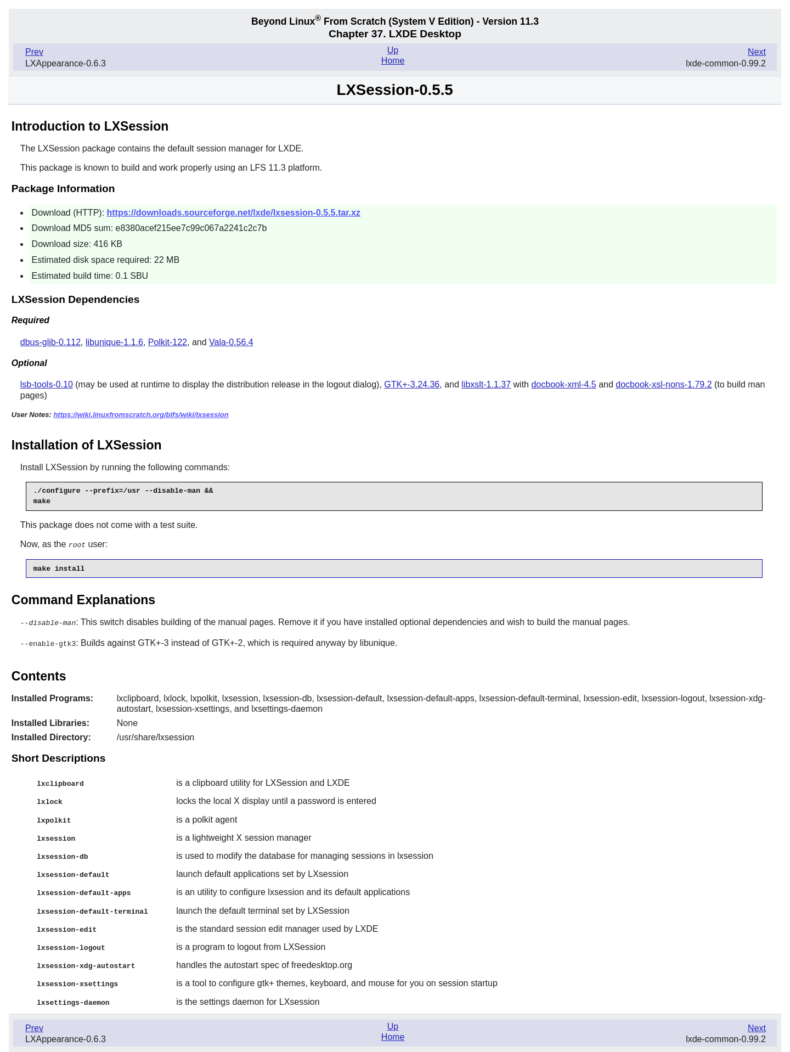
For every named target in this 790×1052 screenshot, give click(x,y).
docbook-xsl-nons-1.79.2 (664, 384)
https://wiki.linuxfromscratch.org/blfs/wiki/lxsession (140, 414)
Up (392, 50)
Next (757, 52)
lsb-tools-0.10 (46, 384)
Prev (34, 52)
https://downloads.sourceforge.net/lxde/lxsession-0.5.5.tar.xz (233, 212)
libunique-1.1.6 (114, 342)
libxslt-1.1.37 (486, 384)
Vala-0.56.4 (231, 342)
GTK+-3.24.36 (411, 384)
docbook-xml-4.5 (563, 384)
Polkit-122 (167, 342)
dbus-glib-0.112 (50, 342)
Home (393, 60)
